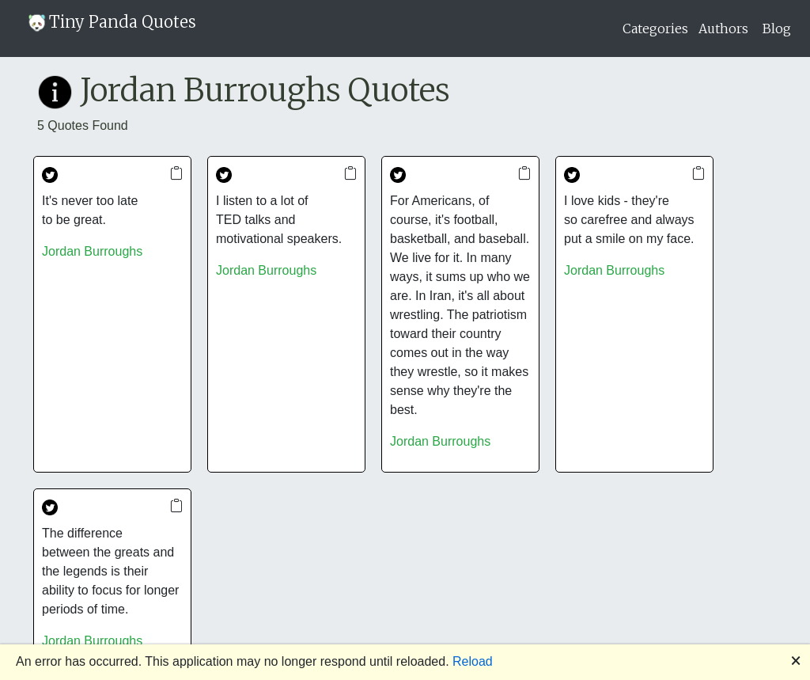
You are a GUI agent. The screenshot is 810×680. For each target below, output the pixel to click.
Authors (723, 28)
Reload (472, 661)
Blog (777, 28)
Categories (655, 28)
